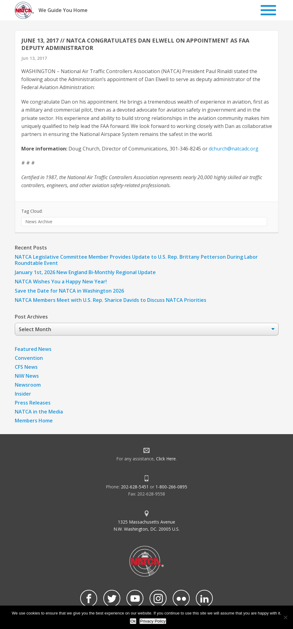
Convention (29, 358)
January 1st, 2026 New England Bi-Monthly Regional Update (85, 272)
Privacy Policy (153, 621)
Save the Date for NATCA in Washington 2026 (69, 290)
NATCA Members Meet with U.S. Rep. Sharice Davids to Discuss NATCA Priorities (111, 300)
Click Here (166, 459)
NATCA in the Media (39, 411)
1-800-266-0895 (171, 487)
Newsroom (28, 384)
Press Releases (33, 402)
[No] (285, 617)
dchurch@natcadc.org (233, 148)
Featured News (33, 349)
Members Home (34, 420)
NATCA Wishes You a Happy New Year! (61, 281)
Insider (23, 393)
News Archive (38, 221)
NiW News (27, 375)
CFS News (26, 367)
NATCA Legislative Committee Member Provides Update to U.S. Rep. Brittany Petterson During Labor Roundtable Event (136, 259)
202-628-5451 (135, 487)
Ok (133, 621)
